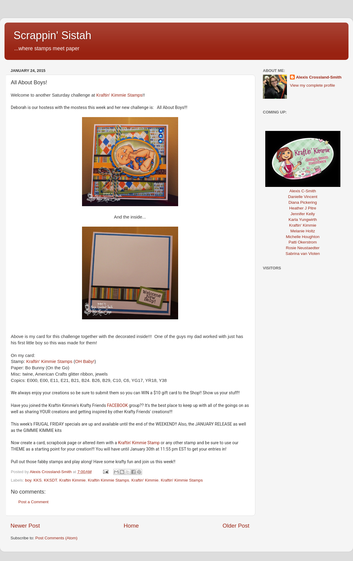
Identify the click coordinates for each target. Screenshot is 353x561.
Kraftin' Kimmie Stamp (139, 442)
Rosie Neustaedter (303, 248)
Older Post (236, 525)
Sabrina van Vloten (302, 253)
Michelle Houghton (303, 236)
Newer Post (25, 525)
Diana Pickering (302, 202)
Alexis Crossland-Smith (319, 77)
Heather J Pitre (302, 208)
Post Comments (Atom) (56, 538)
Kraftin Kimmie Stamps (108, 480)
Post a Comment (33, 502)
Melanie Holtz (303, 231)
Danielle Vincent (302, 196)
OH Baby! (84, 361)
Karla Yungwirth (302, 219)
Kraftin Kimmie (72, 480)
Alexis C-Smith (302, 191)
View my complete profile (312, 85)
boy (28, 480)
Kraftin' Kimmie (144, 480)
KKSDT (50, 480)
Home (131, 525)
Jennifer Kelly (303, 214)
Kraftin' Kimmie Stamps (119, 95)
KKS (38, 480)
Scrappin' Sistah (52, 35)
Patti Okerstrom (303, 242)
